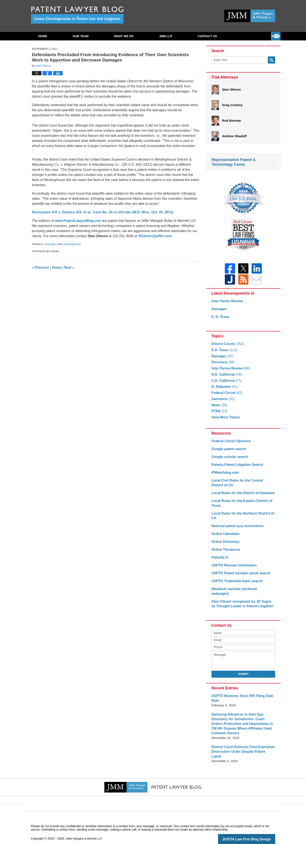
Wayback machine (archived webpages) (241, 591)
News (218, 407)
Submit (243, 671)
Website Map (190, 793)
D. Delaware (223, 389)
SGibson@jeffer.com (155, 236)
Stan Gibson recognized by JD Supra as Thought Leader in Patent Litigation (241, 601)
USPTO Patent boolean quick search (238, 575)
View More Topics (224, 420)
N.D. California (225, 377)
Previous (40, 267)
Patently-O (219, 560)
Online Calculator (224, 536)
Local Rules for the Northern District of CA (240, 518)
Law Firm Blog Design (255, 832)
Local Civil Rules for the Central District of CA (241, 485)
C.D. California (225, 383)
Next (69, 267)
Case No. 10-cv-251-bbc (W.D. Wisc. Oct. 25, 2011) (102, 212)
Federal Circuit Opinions (229, 443)
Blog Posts (212, 793)
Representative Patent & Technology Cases (234, 162)
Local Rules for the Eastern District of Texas (239, 506)
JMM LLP (165, 36)
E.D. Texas (223, 352)
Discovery (222, 364)
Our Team (81, 36)
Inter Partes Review (226, 303)
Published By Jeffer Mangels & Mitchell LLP (249, 16)
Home (42, 36)
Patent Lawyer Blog (77, 15)
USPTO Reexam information (232, 568)
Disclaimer (123, 793)
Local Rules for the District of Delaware (241, 495)
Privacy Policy (146, 793)
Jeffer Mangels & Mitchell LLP (85, 831)
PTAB (219, 413)
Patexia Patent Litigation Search (235, 467)
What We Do (124, 36)
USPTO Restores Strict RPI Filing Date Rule (240, 696)
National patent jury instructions (235, 528)
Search (271, 60)
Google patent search (227, 451)
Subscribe (206, 36)
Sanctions (222, 401)
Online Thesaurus (224, 552)
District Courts (226, 346)
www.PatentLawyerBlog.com (78, 220)
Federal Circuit (225, 395)
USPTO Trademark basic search (235, 583)
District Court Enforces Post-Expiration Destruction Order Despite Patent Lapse (241, 747)
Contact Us (250, 36)
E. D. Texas (219, 319)
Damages (51, 244)
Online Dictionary (224, 544)
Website (104, 793)
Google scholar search (228, 459)
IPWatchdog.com (224, 475)
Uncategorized (72, 244)
